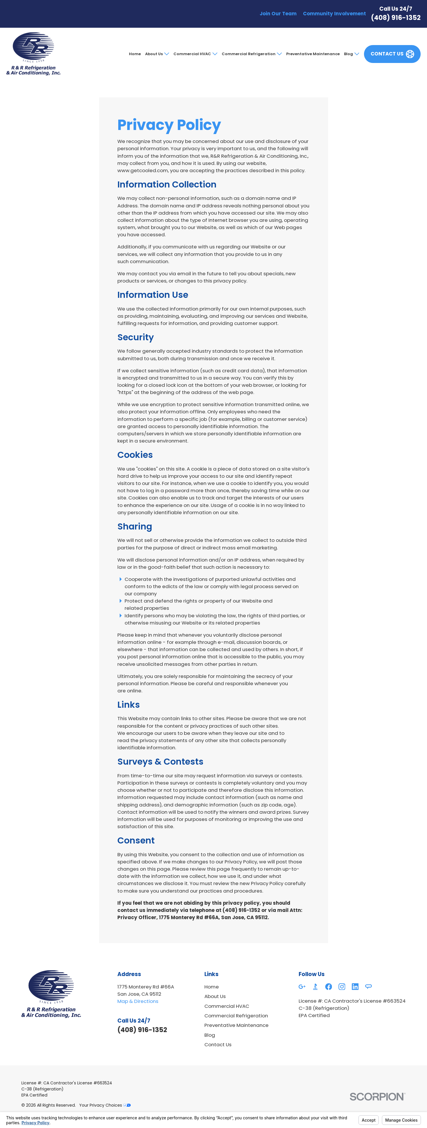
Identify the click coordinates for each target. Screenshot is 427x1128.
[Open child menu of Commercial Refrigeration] (279, 53)
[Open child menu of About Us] (166, 53)
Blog (348, 54)
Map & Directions (137, 1001)
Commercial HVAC (192, 54)
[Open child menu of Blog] (356, 53)
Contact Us (218, 1044)
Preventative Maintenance (313, 54)
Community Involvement (334, 13)
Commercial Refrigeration (249, 54)
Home (135, 54)
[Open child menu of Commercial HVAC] (214, 53)
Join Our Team (278, 13)
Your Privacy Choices (105, 1105)
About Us (154, 54)
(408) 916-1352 (396, 17)
